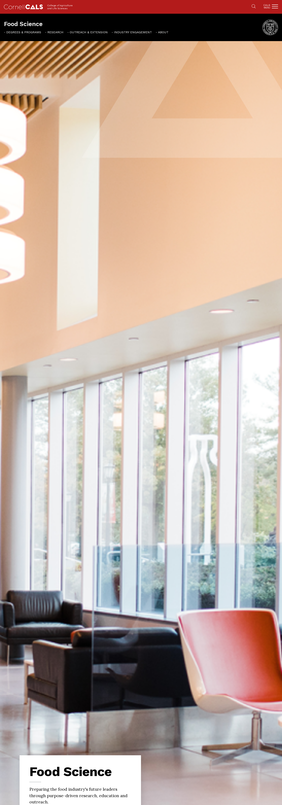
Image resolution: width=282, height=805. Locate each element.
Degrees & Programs (23, 32)
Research (55, 32)
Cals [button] (266, 6)
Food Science (23, 24)
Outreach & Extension (89, 32)
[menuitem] (22, 32)
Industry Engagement (133, 32)
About (163, 32)
